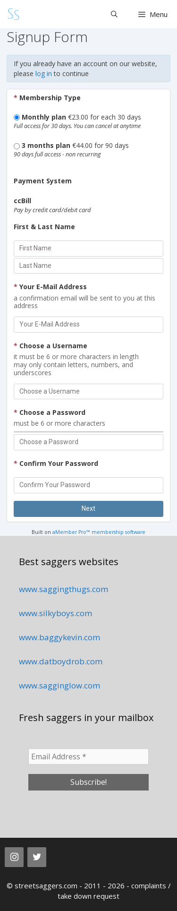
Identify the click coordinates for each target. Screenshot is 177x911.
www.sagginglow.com (59, 685)
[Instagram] (14, 857)
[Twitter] (36, 857)
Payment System (43, 180)
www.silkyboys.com (55, 613)
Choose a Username (50, 345)
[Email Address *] (88, 756)
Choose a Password (49, 412)
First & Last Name (44, 226)
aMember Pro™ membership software (98, 532)
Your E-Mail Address (50, 286)
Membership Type (47, 97)
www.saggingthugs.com (63, 589)
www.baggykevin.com (59, 637)
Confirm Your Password (56, 463)
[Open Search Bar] (114, 14)
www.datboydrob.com (60, 661)
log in (43, 73)
